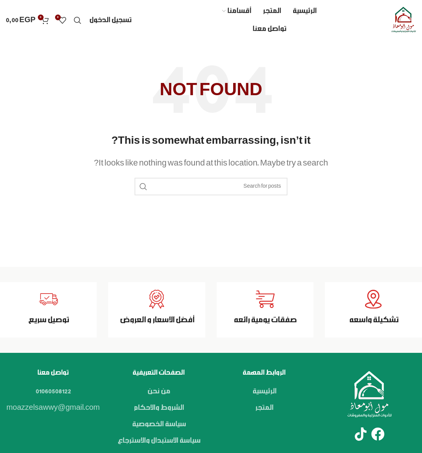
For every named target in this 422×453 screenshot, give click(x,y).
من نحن (158, 391)
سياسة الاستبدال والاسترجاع (158, 440)
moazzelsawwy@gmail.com (53, 407)
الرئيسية (264, 391)
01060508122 (53, 391)
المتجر (264, 407)
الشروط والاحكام (158, 407)
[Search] (77, 20)
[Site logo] (403, 20)
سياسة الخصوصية (159, 424)
